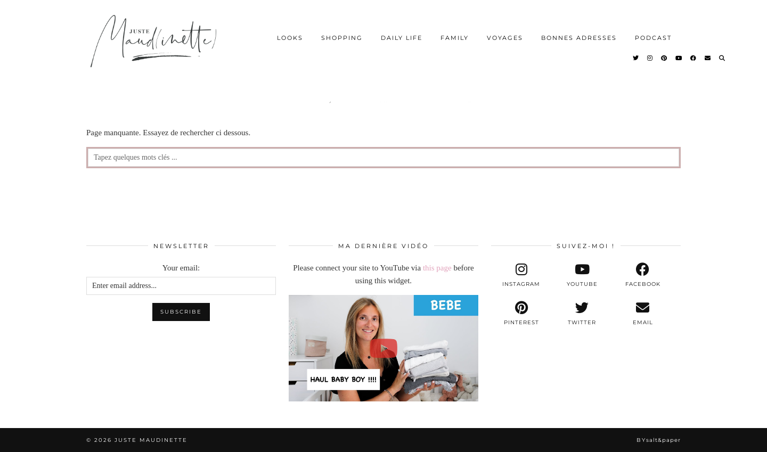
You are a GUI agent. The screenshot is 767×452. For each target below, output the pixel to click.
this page (437, 268)
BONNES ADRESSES (579, 38)
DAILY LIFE (401, 38)
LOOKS (290, 38)
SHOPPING (342, 38)
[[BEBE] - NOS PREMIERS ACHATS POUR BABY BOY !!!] (383, 348)
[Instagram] (650, 58)
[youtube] (582, 275)
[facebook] (643, 275)
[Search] (722, 58)
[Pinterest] (664, 58)
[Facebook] (693, 58)
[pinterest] (521, 313)
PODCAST (653, 38)
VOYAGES (505, 38)
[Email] (708, 58)
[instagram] (521, 275)
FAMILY (454, 38)
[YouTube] (679, 58)
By (659, 440)
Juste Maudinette (151, 440)
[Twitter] (636, 58)
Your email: (181, 268)
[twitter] (582, 313)
